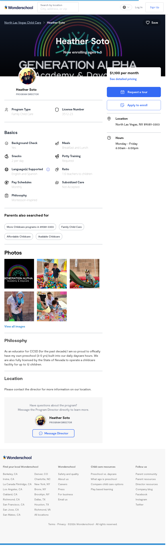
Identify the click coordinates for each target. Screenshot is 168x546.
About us (63, 479)
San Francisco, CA (13, 504)
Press (61, 489)
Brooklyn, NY (42, 494)
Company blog (144, 489)
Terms (51, 524)
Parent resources (146, 479)
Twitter (139, 504)
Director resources (147, 484)
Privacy (61, 524)
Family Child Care (71, 226)
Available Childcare (49, 236)
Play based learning (102, 489)
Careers (62, 484)
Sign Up (154, 7)
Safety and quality (68, 473)
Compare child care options (107, 484)
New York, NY (42, 484)
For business (65, 494)
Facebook (141, 494)
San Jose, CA (11, 509)
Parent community (146, 473)
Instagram (141, 499)
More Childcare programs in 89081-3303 (30, 226)
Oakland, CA (10, 494)
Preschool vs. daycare (103, 473)
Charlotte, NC (42, 479)
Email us (63, 499)
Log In (139, 7)
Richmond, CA (11, 499)
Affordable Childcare (19, 236)
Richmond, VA (42, 509)
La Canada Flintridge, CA (17, 484)
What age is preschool (104, 479)
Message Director (53, 433)
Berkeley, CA (10, 473)
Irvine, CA (8, 479)
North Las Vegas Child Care (22, 22)
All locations (41, 514)
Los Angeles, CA (12, 489)
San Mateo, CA (11, 514)
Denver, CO (41, 473)
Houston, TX (41, 504)
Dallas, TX (40, 499)
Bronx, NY (40, 489)
